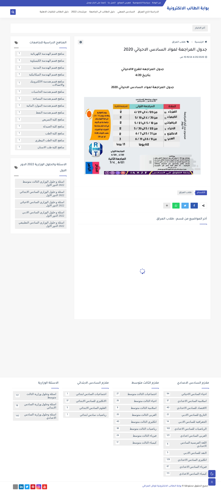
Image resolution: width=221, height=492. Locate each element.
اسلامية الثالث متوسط (136, 408)
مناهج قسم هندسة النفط (40, 112)
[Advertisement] (110, 349)
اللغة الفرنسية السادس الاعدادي (186, 444)
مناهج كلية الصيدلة (40, 126)
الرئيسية (201, 42)
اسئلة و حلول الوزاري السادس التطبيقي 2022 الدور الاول (41, 224)
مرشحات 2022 (79, 12)
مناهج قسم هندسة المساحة (40, 98)
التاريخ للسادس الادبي (186, 415)
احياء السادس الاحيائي (186, 394)
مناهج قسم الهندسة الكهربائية (40, 53)
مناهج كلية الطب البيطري (40, 140)
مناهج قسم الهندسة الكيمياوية (40, 60)
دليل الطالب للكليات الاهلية (54, 12)
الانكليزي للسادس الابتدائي (85, 401)
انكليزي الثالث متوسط (136, 421)
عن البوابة (156, 3)
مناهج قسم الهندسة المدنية (40, 67)
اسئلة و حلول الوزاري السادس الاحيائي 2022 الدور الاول (42, 204)
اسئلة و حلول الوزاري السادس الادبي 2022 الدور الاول (43, 214)
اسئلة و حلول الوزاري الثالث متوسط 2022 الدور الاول (43, 183)
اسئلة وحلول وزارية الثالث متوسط (35, 396)
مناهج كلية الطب (40, 133)
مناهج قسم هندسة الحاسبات (40, 91)
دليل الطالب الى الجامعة (102, 12)
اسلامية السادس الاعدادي (186, 401)
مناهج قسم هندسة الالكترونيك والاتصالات (40, 83)
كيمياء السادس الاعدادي (186, 473)
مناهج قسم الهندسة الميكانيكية (40, 74)
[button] (194, 206)
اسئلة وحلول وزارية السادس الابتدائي (35, 406)
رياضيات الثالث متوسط (136, 428)
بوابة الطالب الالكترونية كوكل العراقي (161, 486)
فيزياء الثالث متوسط (136, 435)
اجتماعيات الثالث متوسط (136, 394)
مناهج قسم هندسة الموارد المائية (40, 105)
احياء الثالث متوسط (136, 401)
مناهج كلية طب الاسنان (40, 147)
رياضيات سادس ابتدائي (85, 415)
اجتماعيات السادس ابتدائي (85, 394)
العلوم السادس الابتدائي (85, 408)
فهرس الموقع (124, 3)
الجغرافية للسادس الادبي (186, 421)
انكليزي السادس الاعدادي (186, 459)
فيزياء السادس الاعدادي (186, 466)
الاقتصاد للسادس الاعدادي (186, 408)
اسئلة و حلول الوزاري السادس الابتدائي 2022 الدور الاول (42, 193)
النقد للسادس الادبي (186, 453)
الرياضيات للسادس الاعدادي (186, 428)
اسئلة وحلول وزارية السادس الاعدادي (35, 416)
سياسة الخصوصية (141, 3)
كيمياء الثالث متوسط (136, 442)
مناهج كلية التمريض (40, 119)
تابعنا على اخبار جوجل (96, 3)
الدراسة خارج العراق (148, 12)
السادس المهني (126, 12)
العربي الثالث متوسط (136, 415)
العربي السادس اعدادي (186, 435)
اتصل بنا (112, 3)
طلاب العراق (180, 42)
